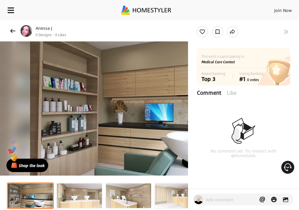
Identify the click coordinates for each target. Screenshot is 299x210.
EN (275, 9)
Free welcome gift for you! (224, 23)
